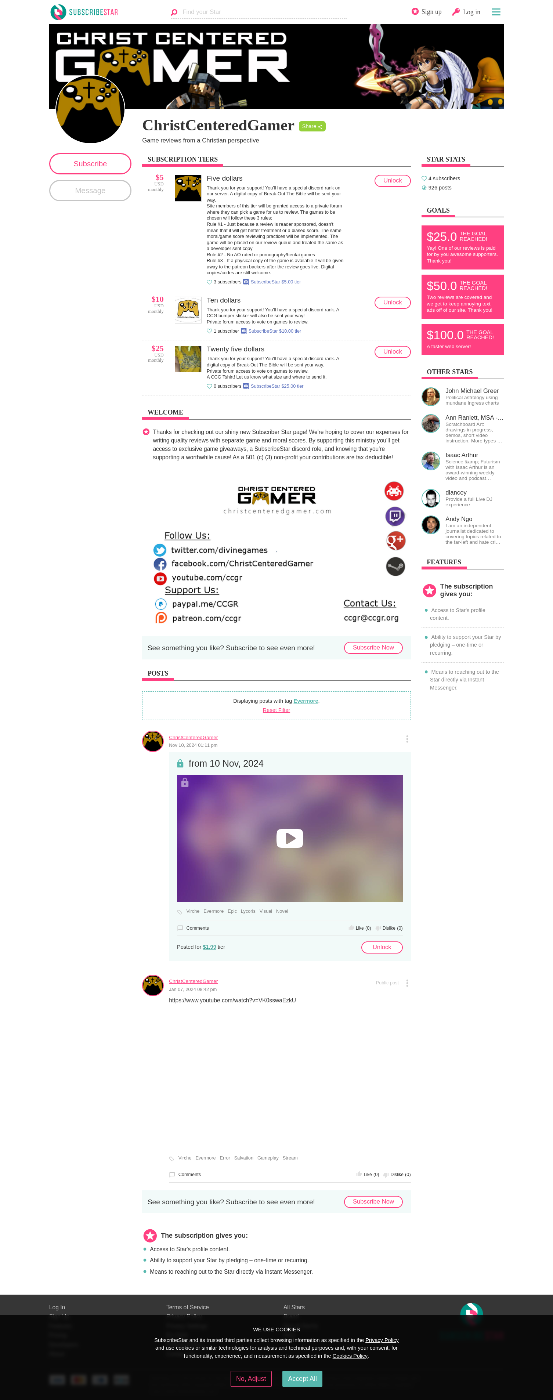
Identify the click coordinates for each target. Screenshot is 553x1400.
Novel (282, 911)
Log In (57, 1307)
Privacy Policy (382, 1340)
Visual (266, 911)
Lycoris (248, 911)
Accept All (302, 1378)
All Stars (294, 1307)
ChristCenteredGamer (193, 737)
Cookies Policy (350, 1356)
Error (225, 1158)
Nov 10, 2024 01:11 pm (193, 745)
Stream (290, 1158)
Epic (232, 911)
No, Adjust (251, 1378)
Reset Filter (276, 710)
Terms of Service (187, 1307)
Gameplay (268, 1158)
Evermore (305, 701)
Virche (192, 911)
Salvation (243, 1158)
